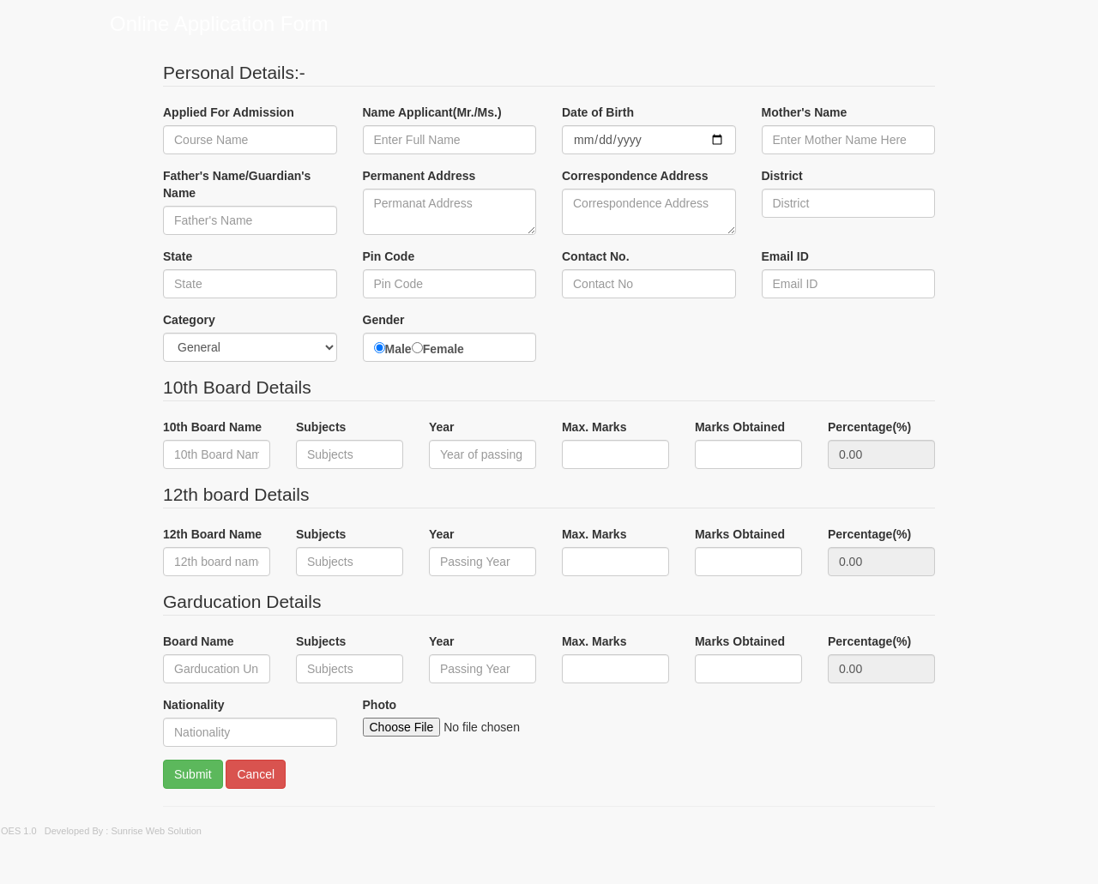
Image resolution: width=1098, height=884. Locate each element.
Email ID (785, 256)
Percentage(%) (869, 427)
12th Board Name (212, 534)
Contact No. (596, 256)
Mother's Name (805, 112)
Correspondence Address (635, 176)
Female (443, 349)
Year (442, 427)
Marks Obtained (740, 427)
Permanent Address (419, 176)
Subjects (321, 427)
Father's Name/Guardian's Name (237, 184)
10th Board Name (212, 427)
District (782, 176)
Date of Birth (598, 112)
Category (189, 320)
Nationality (194, 705)
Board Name (198, 641)
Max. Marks (594, 427)
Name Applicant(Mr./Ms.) (432, 112)
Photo (380, 705)
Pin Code (389, 256)
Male (398, 349)
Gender (384, 320)
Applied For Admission (228, 112)
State (177, 256)
